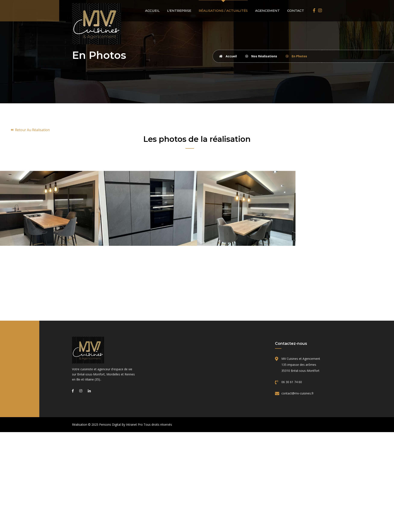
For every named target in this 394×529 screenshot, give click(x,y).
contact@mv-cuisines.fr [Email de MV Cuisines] (297, 393)
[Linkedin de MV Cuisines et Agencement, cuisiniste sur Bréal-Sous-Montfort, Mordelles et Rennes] (89, 391)
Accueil (152, 11)
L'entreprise (179, 11)
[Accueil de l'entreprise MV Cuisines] (104, 350)
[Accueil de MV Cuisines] (96, 23)
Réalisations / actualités (223, 11)
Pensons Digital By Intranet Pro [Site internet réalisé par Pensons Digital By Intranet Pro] (121, 424)
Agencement (267, 11)
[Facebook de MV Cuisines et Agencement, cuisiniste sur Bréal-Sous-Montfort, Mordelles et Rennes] (314, 10)
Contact (295, 11)
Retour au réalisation (30, 129)
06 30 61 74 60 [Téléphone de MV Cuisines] (291, 382)
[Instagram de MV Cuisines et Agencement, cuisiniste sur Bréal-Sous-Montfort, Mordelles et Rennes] (320, 10)
